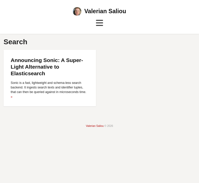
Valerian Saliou (105, 11)
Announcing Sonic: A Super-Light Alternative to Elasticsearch (47, 67)
